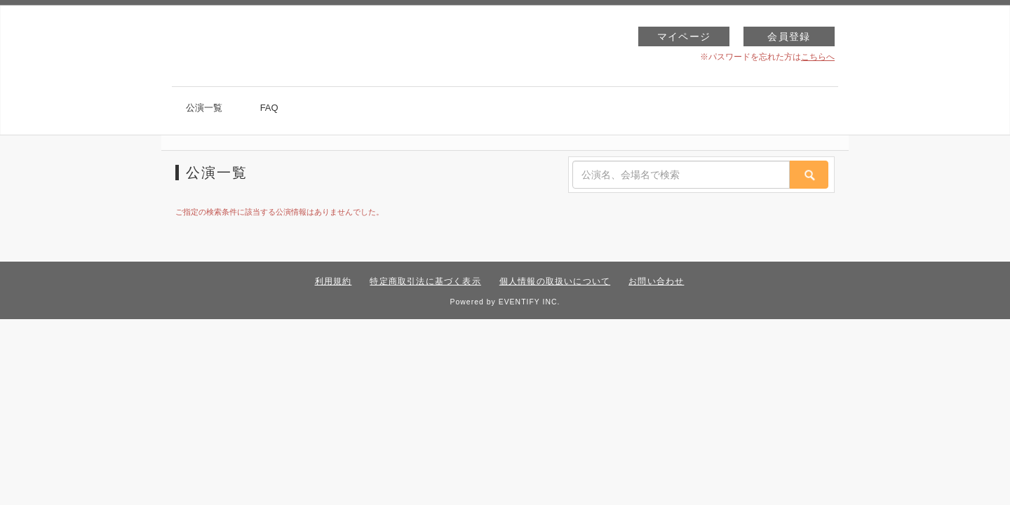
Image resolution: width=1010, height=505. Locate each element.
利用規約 (333, 281)
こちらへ (818, 57)
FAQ (269, 107)
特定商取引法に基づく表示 (425, 281)
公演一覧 (204, 107)
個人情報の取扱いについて (554, 281)
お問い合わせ (656, 281)
